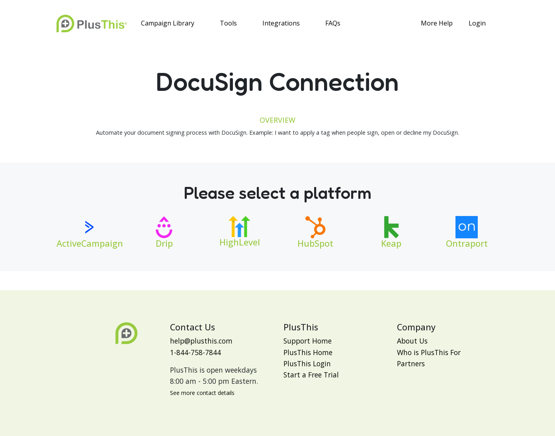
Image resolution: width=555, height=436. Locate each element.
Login (477, 23)
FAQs (332, 23)
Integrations (281, 23)
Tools (228, 23)
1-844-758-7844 (195, 352)
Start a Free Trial (311, 374)
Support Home (307, 341)
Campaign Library (167, 23)
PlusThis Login (307, 363)
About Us (412, 341)
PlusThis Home (307, 352)
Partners (411, 363)
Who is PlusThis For (429, 352)
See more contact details (202, 393)
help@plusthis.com (201, 341)
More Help (437, 23)
